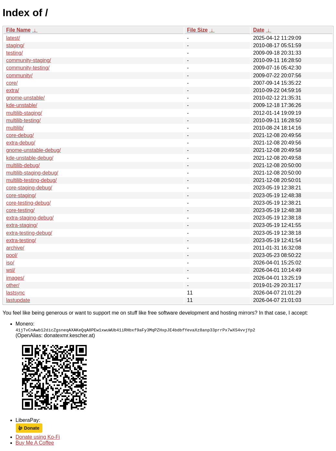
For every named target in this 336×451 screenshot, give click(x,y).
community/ (19, 75)
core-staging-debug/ (29, 187)
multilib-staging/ (24, 113)
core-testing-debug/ (28, 203)
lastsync (15, 292)
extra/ (12, 90)
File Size (197, 30)
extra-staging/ (22, 225)
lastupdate (18, 300)
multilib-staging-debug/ (32, 173)
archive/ (15, 248)
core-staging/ (21, 195)
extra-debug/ (20, 142)
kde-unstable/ (21, 105)
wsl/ (10, 270)
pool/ (11, 255)
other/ (12, 285)
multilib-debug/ (23, 165)
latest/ (13, 38)
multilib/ (15, 128)
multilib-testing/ (23, 120)
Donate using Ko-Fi (38, 437)
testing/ (14, 53)
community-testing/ (27, 67)
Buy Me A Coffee (35, 443)
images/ (15, 278)
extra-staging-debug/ (30, 217)
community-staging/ (28, 60)
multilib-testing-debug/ (31, 180)
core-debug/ (20, 135)
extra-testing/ (21, 240)
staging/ (15, 45)
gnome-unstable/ (25, 98)
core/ (12, 83)
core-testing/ (20, 210)
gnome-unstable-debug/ (33, 150)
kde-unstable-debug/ (29, 158)
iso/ (10, 262)
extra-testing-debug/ (29, 233)
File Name (18, 30)
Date (259, 30)
